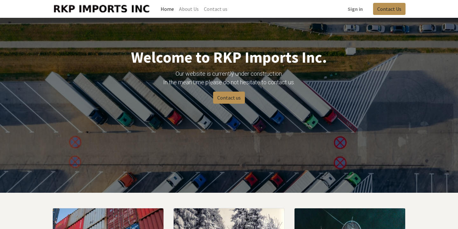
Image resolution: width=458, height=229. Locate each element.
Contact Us (389, 9)
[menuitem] (167, 9)
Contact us (229, 97)
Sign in (355, 9)
